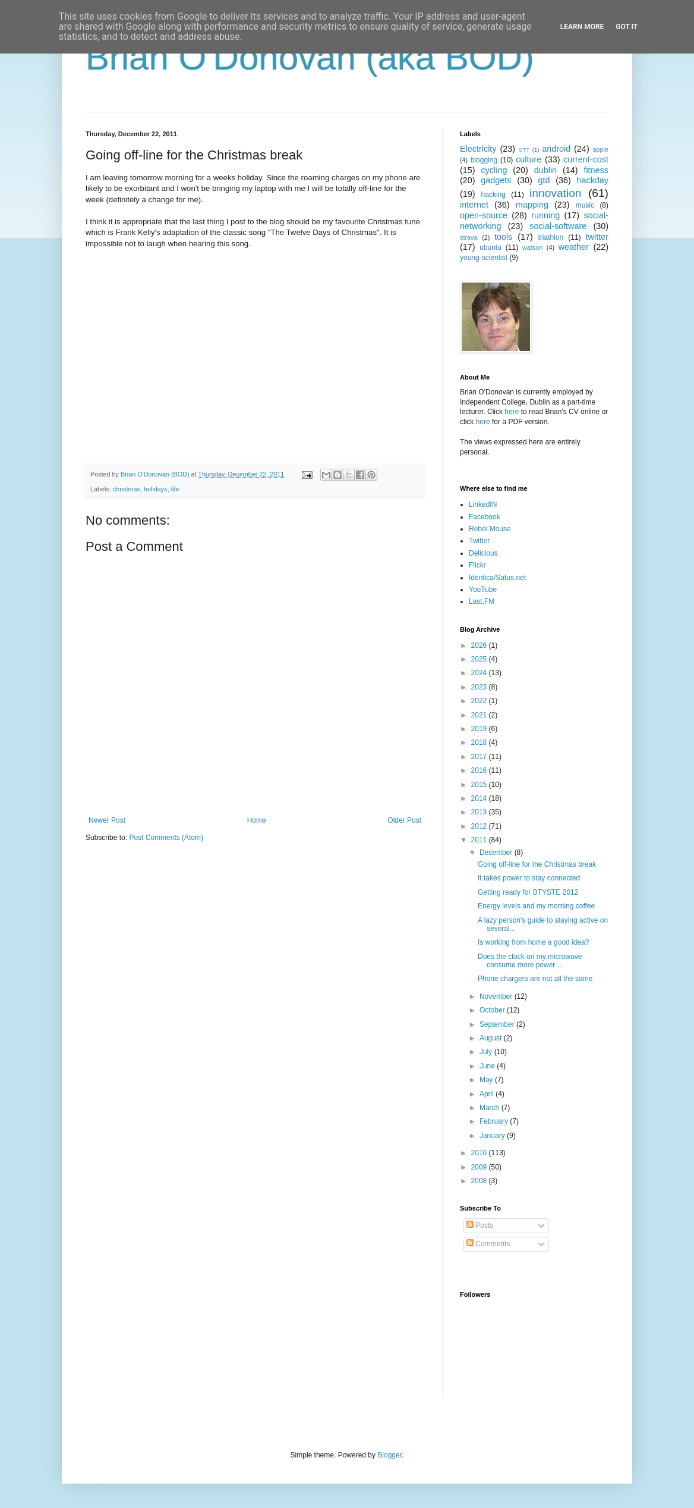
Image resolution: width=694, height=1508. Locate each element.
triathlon (550, 237)
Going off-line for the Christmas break (537, 864)
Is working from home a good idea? (533, 942)
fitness (595, 170)
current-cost (585, 159)
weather (574, 247)
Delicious (483, 553)
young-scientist (483, 257)
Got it (627, 27)
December (497, 852)
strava (468, 237)
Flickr (477, 565)
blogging (484, 160)
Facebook (484, 517)
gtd (544, 180)
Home (256, 820)
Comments (488, 1244)
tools (503, 237)
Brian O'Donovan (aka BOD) (310, 57)
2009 (480, 1167)
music (585, 205)
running (545, 215)
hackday (592, 180)
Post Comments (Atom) (166, 837)
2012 (480, 826)
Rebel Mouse (490, 529)
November (497, 996)
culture (528, 159)
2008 (480, 1181)
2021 (480, 715)
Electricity (478, 148)
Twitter (479, 541)
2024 (480, 673)
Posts (479, 1225)
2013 (480, 812)
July (487, 1052)
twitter (597, 237)
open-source (483, 215)
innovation (555, 193)
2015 (480, 784)
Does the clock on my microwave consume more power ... (530, 960)
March (490, 1107)
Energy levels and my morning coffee (536, 906)
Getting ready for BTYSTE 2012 (528, 892)
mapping (532, 204)
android (556, 148)
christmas (126, 489)
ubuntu (490, 247)
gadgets (496, 180)
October (493, 1010)
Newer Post (107, 820)
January (493, 1135)
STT (524, 149)
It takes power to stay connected (529, 878)
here (511, 411)
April (488, 1094)
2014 (480, 798)
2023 (480, 687)
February (495, 1121)
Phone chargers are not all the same (535, 978)
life (175, 489)
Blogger (389, 1455)
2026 (480, 645)
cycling (494, 170)
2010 (480, 1153)
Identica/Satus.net (497, 577)
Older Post (404, 820)
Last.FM (481, 601)
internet (474, 204)
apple (600, 149)
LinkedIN (483, 504)
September (498, 1024)
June (488, 1066)
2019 (480, 729)
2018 (480, 742)
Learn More (582, 27)
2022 (480, 701)
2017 (480, 757)
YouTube (483, 589)
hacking (493, 194)
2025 (480, 659)
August (492, 1038)
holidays (156, 489)
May (487, 1080)
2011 (480, 840)
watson (532, 247)
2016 (480, 770)
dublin (545, 170)
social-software (557, 226)
